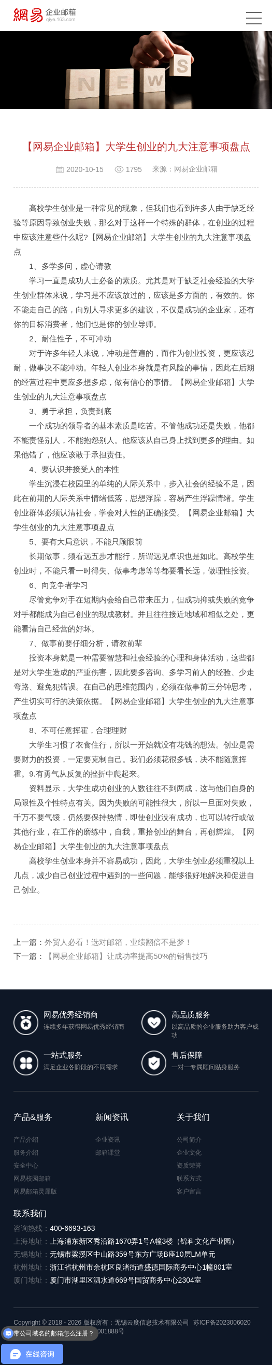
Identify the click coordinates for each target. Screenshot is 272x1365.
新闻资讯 (111, 1117)
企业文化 (189, 1152)
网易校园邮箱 (32, 1178)
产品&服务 (32, 1117)
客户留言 (189, 1191)
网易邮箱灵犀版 (35, 1191)
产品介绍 (25, 1139)
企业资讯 (107, 1139)
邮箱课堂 (107, 1152)
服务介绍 (25, 1152)
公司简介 (189, 1139)
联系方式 (189, 1178)
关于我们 (193, 1117)
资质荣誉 (189, 1165)
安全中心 (25, 1165)
